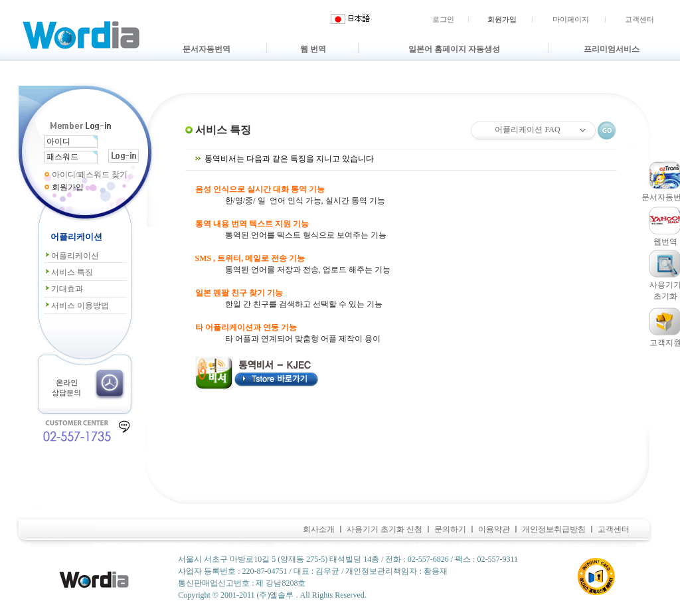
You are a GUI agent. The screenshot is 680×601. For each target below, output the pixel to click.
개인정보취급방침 (554, 529)
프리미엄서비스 (611, 49)
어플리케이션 (71, 255)
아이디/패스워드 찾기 (90, 174)
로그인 (443, 19)
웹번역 (665, 241)
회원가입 (502, 19)
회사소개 (319, 529)
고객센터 (639, 19)
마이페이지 (570, 19)
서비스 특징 (68, 272)
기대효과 (63, 289)
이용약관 (494, 529)
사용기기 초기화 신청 (384, 529)
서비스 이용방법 (76, 305)
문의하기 (450, 529)
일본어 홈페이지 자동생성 (454, 49)
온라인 (67, 382)
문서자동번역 (206, 49)
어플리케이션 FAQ (527, 129)
